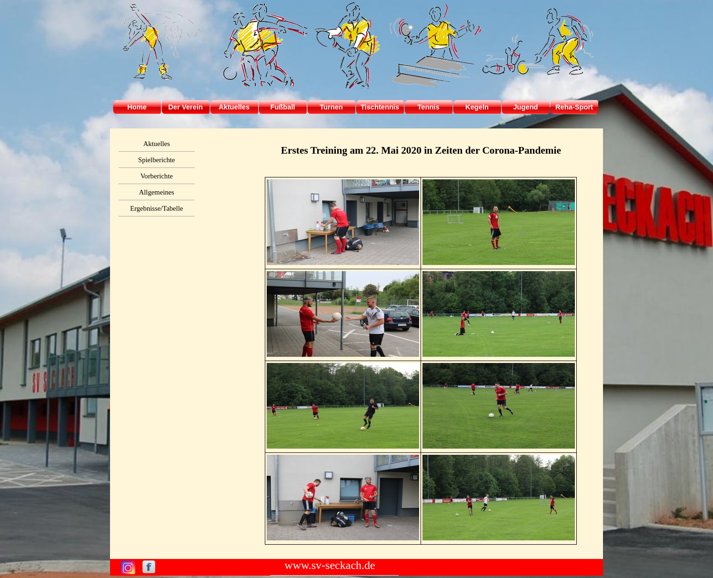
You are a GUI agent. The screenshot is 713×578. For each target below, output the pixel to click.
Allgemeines (156, 192)
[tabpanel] (421, 150)
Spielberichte (156, 160)
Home (137, 107)
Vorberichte (157, 176)
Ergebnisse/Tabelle (156, 208)
